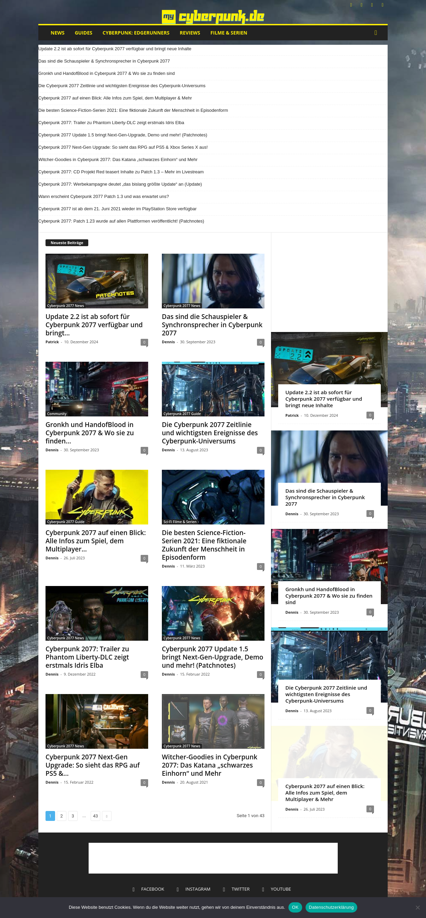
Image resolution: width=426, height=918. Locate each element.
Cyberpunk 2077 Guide (182, 413)
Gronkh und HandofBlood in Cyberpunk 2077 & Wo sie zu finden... (90, 432)
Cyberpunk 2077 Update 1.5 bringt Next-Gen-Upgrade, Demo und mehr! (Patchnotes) (122, 134)
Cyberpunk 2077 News (65, 305)
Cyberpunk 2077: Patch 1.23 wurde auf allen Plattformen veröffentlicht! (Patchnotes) (121, 221)
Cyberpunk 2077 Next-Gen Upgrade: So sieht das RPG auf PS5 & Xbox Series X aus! (123, 147)
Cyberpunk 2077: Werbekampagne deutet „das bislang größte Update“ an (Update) (120, 184)
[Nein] (417, 907)
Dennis (168, 341)
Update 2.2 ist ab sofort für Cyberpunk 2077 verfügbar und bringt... (94, 324)
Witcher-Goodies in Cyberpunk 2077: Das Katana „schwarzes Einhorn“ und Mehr (117, 159)
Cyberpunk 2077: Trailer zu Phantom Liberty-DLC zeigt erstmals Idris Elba (111, 122)
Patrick (52, 341)
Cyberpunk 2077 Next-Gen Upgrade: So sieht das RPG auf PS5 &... (93, 765)
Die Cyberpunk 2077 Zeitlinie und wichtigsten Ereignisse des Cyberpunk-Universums (121, 85)
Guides (83, 32)
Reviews (190, 32)
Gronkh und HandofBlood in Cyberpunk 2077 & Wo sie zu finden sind (106, 73)
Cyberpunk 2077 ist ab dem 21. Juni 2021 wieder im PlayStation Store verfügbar (117, 208)
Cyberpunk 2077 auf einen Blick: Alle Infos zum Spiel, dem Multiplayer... (96, 541)
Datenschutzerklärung (331, 907)
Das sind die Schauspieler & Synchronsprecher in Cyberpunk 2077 (104, 61)
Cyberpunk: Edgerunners (136, 32)
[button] (377, 32)
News (57, 32)
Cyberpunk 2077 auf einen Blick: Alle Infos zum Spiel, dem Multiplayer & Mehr (115, 98)
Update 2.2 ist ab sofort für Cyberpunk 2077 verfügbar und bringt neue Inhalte (114, 48)
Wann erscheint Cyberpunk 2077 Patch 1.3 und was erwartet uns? (103, 196)
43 (95, 816)
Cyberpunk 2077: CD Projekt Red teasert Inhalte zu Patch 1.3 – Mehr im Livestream (121, 171)
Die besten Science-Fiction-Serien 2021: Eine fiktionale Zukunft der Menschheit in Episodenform (133, 110)
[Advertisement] (329, 282)
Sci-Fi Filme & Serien (180, 521)
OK (295, 907)
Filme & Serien (228, 32)
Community (56, 413)
